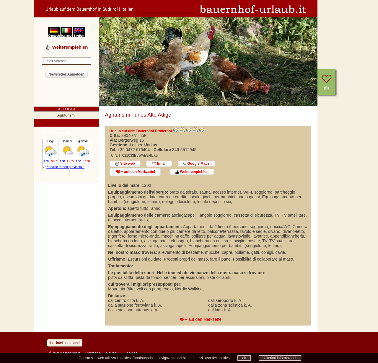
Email (159, 163)
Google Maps (196, 163)
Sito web (125, 163)
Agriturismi (66, 115)
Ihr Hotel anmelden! (64, 343)
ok (244, 358)
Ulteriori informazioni (280, 358)
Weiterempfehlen (191, 172)
